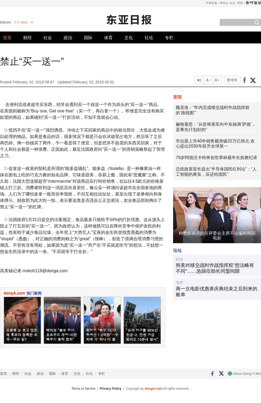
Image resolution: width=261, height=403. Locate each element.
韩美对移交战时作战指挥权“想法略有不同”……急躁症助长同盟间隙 (215, 268)
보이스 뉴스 (227, 3)
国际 (88, 37)
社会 (47, 37)
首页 (7, 37)
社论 (149, 37)
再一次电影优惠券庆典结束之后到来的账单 (216, 291)
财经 (27, 37)
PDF (240, 3)
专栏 (169, 37)
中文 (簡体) (21, 22)
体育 (108, 37)
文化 (128, 37)
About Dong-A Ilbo (244, 374)
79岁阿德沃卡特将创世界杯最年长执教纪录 (216, 157)
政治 (68, 37)
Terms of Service (83, 388)
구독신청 (211, 3)
